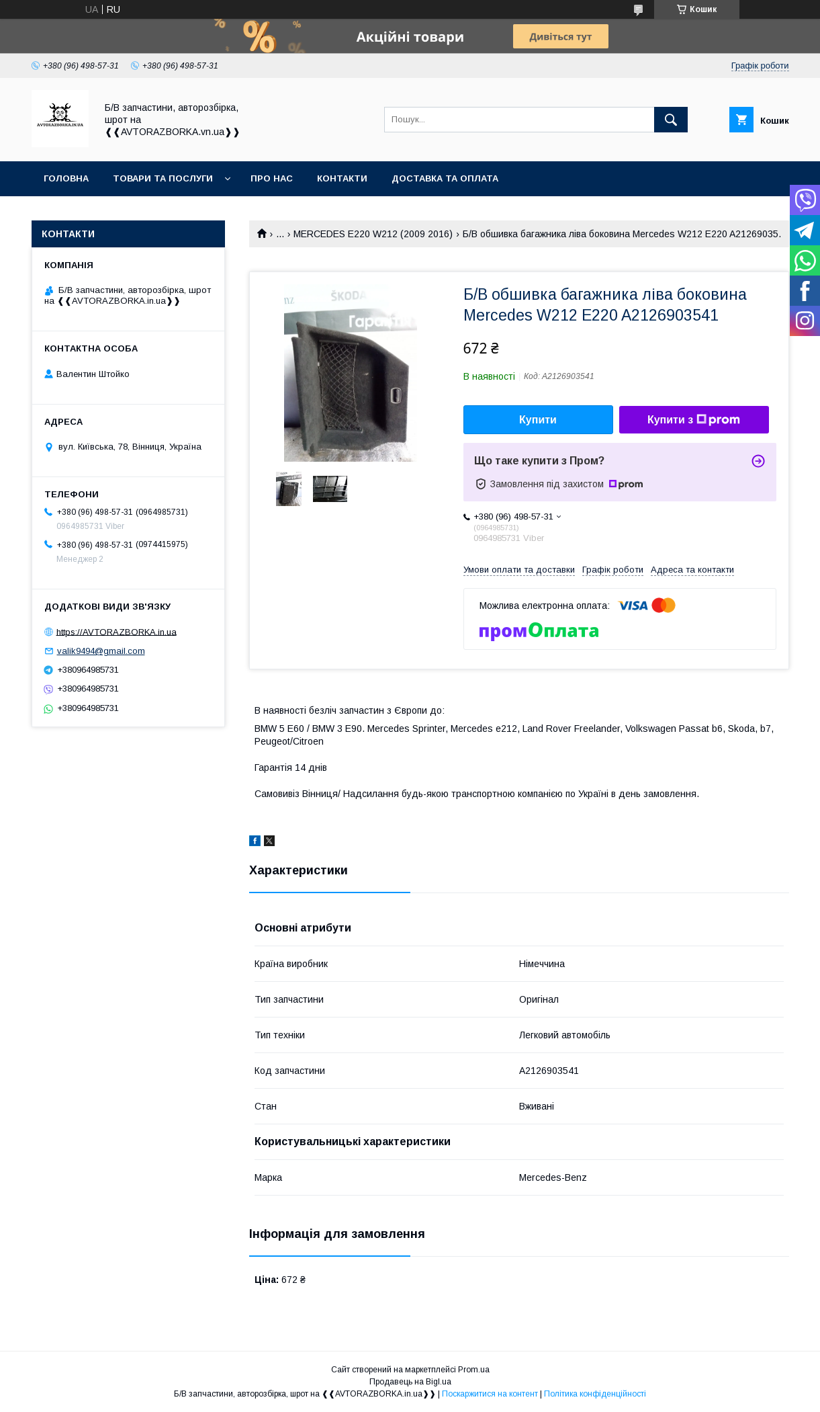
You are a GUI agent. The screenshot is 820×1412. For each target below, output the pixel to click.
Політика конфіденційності (595, 1394)
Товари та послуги (163, 178)
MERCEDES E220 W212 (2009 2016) (373, 234)
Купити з (693, 420)
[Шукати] (671, 119)
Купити (538, 419)
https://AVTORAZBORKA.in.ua (116, 631)
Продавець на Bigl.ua (410, 1381)
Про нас (271, 178)
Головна (66, 178)
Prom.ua (474, 1369)
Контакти (342, 178)
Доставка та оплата (445, 178)
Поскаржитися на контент (490, 1394)
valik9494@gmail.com (101, 651)
